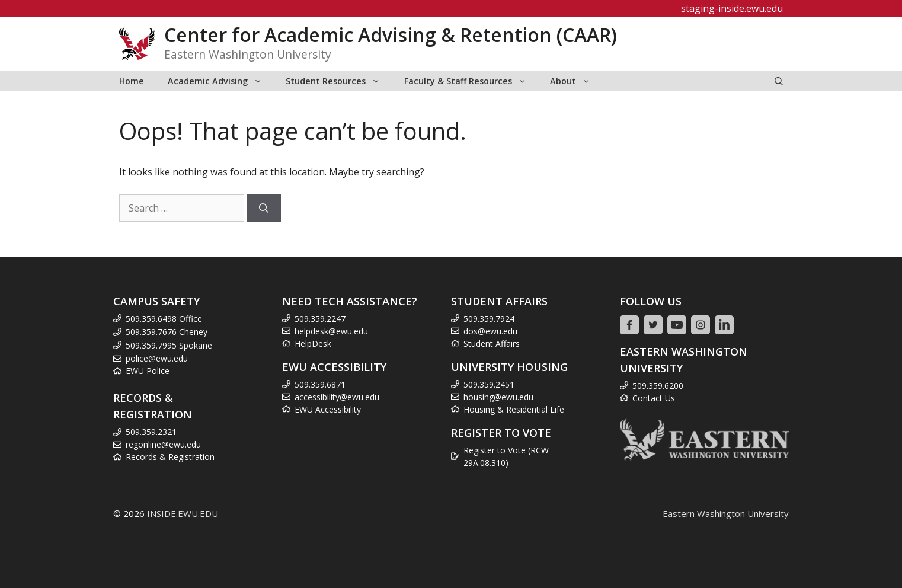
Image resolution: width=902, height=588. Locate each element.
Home (131, 81)
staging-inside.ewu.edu (732, 8)
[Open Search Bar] (779, 81)
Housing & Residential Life (513, 409)
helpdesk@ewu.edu (331, 331)
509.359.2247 (320, 318)
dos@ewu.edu (490, 331)
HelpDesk (313, 343)
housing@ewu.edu (498, 396)
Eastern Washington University (726, 513)
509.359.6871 (320, 384)
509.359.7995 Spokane (169, 345)
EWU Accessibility (328, 409)
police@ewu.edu (157, 358)
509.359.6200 (657, 385)
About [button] (576, 81)
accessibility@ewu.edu (337, 396)
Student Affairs (491, 343)
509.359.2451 (488, 384)
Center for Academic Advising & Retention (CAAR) (390, 34)
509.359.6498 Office (164, 318)
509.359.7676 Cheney (166, 331)
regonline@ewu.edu (163, 444)
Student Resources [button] (339, 81)
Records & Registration (170, 456)
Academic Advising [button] (221, 81)
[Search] (264, 208)
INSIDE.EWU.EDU (182, 513)
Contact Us (653, 398)
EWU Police (147, 370)
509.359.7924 (488, 318)
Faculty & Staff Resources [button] (471, 81)
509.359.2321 (151, 431)
